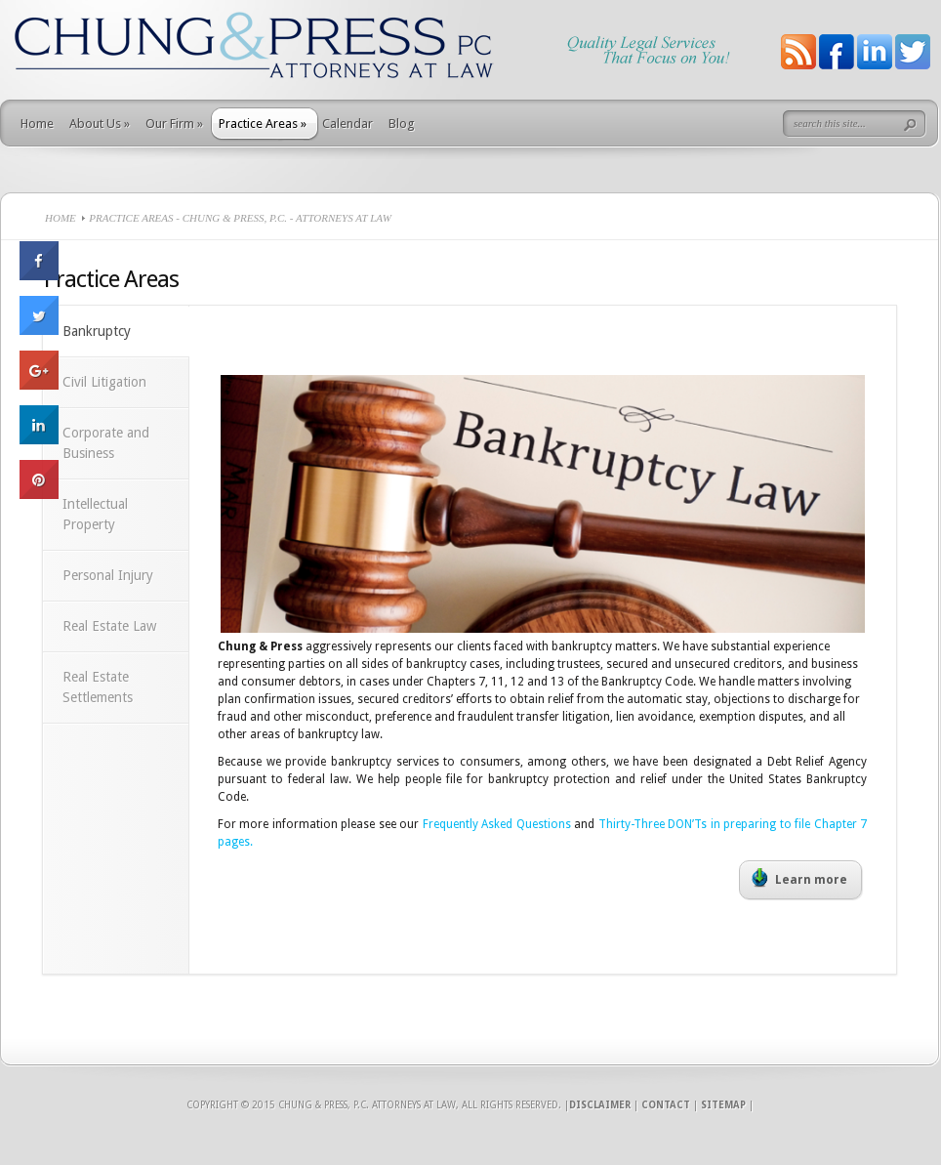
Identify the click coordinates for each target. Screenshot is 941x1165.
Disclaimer (600, 1105)
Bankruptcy (96, 331)
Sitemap (723, 1105)
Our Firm (174, 123)
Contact (665, 1105)
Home (37, 123)
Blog (402, 123)
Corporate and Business (105, 443)
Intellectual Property (95, 514)
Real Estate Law (109, 626)
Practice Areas (263, 123)
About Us (99, 123)
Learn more (799, 878)
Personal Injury (107, 575)
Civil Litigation (104, 382)
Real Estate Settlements (97, 687)
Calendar (347, 123)
